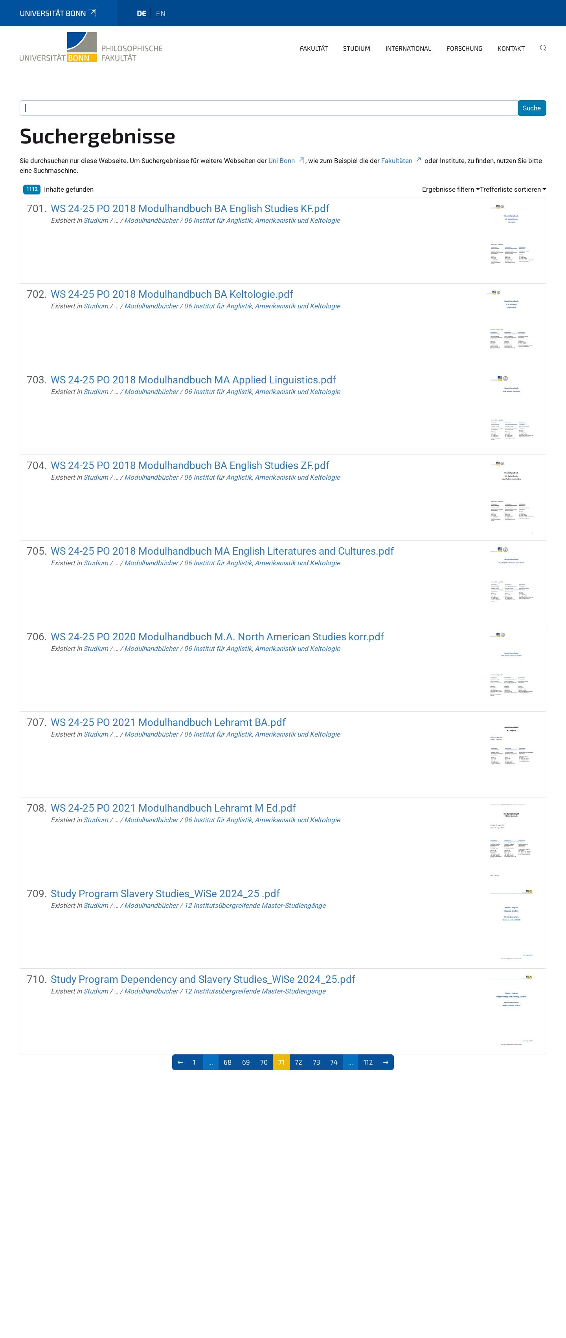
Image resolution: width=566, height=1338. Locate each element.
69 (246, 1062)
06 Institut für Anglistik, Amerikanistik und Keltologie (262, 220)
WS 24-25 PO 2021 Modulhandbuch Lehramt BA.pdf (168, 722)
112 (368, 1062)
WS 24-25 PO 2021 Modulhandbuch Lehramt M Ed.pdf (173, 808)
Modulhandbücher (151, 220)
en (160, 13)
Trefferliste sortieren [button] (510, 189)
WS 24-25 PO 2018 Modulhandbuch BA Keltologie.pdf (172, 294)
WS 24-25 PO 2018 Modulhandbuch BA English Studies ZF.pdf (190, 465)
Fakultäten (402, 161)
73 (316, 1062)
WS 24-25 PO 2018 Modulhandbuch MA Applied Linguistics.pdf (193, 380)
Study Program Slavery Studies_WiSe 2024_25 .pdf (165, 894)
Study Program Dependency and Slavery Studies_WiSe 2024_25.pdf (203, 979)
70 (264, 1062)
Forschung (464, 48)
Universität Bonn (58, 13)
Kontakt (511, 48)
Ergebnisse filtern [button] (448, 189)
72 (298, 1062)
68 (228, 1062)
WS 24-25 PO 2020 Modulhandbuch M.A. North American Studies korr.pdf (217, 637)
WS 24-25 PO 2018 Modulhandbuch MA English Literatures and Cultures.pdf (222, 551)
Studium (356, 48)
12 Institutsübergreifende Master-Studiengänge (254, 905)
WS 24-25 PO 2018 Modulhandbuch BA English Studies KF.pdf (190, 208)
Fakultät (314, 48)
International (408, 48)
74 (334, 1062)
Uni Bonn (286, 161)
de (141, 13)
